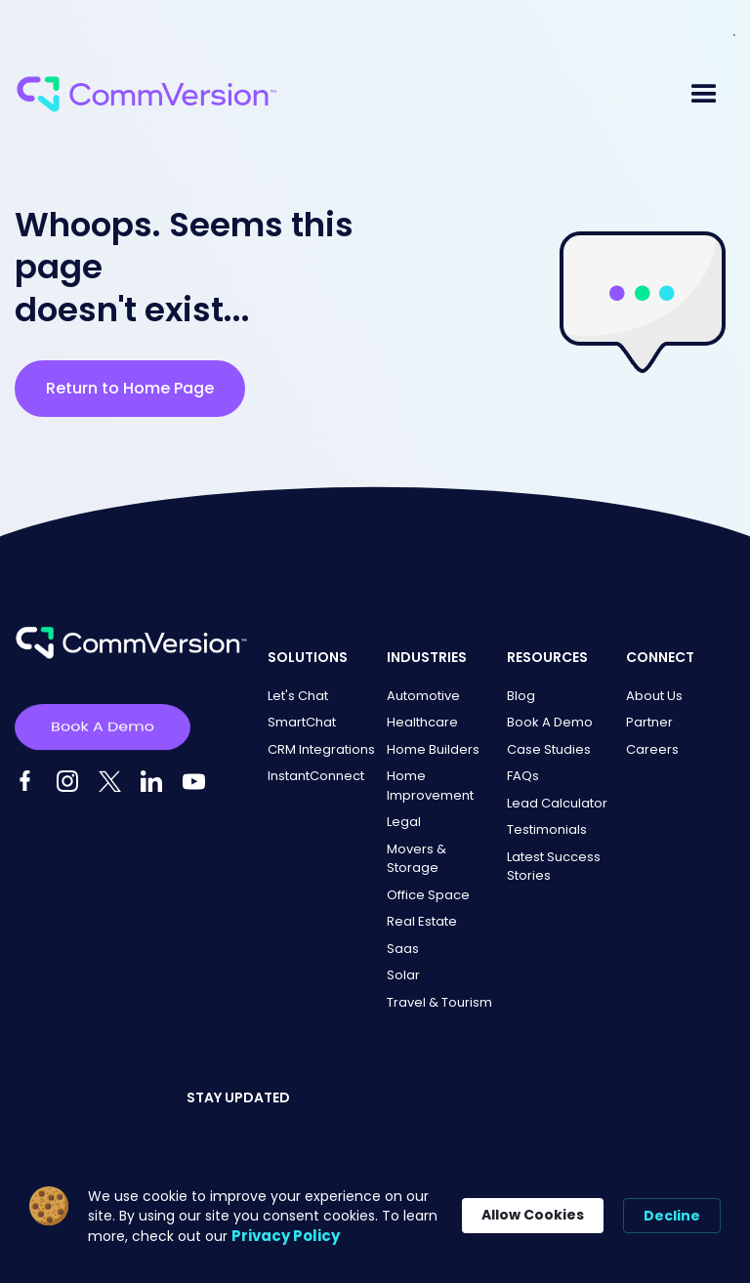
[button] (704, 94)
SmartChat (302, 722)
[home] (146, 94)
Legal (404, 821)
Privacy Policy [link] (285, 1235)
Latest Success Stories (554, 867)
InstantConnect (316, 775)
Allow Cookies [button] (532, 1214)
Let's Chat (298, 695)
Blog (521, 695)
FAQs (523, 775)
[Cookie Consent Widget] (375, 1216)
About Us (654, 695)
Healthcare (422, 722)
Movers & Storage (416, 859)
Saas (403, 948)
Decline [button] (672, 1215)
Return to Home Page (130, 388)
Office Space (428, 895)
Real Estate (422, 921)
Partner (649, 722)
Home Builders (433, 749)
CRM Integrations (321, 749)
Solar (403, 975)
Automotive (423, 695)
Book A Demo (550, 722)
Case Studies (549, 749)
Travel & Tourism (439, 1002)
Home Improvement (430, 785)
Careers (652, 749)
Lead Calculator (557, 803)
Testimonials (547, 829)
